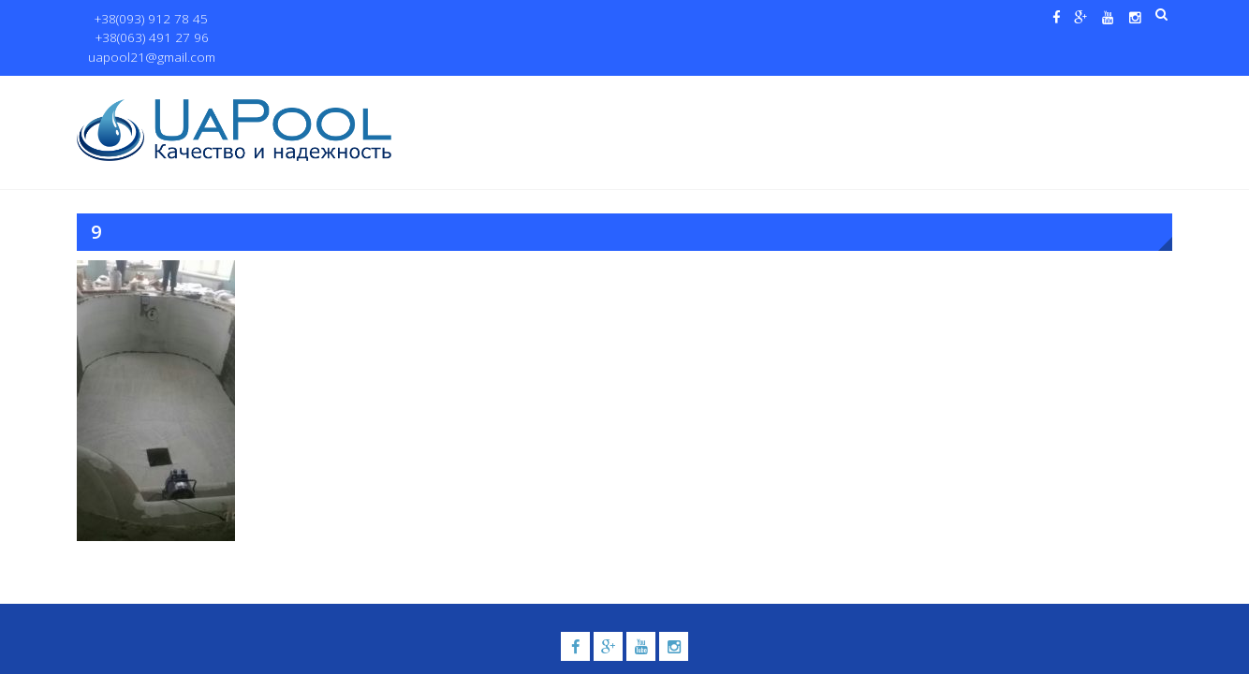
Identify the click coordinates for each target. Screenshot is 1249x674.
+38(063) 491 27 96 (267, 19)
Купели (664, 95)
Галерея (751, 95)
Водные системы (850, 95)
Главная (445, 95)
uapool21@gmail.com (399, 19)
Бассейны (574, 95)
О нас (507, 95)
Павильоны (977, 95)
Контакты (1082, 95)
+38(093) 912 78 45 (143, 19)
